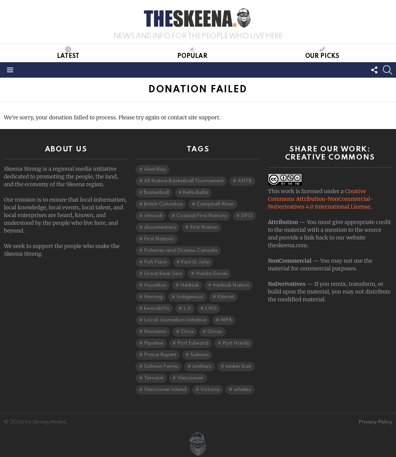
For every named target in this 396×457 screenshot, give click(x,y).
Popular (192, 52)
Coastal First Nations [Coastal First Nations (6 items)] (201, 215)
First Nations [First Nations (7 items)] (159, 238)
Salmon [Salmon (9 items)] (199, 354)
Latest (68, 52)
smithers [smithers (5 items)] (202, 366)
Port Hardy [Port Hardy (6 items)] (235, 343)
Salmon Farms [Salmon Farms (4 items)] (161, 366)
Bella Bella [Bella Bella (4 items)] (195, 192)
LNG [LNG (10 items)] (211, 308)
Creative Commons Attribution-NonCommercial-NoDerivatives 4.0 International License (320, 199)
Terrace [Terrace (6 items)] (153, 378)
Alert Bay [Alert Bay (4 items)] (155, 169)
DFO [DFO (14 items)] (247, 215)
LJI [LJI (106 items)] (187, 308)
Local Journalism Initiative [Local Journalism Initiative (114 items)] (175, 320)
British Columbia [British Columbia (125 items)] (163, 204)
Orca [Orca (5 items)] (187, 331)
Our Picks (322, 52)
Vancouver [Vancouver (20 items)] (190, 378)
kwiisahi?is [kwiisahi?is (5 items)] (156, 308)
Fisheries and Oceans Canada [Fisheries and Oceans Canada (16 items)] (180, 250)
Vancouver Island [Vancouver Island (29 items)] (165, 389)
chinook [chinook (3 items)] (153, 215)
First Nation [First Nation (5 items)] (204, 227)
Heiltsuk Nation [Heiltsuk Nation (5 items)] (231, 285)
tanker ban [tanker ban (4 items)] (238, 366)
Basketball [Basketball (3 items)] (156, 192)
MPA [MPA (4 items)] (226, 320)
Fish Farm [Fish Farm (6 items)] (155, 262)
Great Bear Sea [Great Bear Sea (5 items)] (163, 273)
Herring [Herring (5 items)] (153, 296)
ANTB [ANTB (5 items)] (244, 180)
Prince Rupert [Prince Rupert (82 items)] (160, 354)
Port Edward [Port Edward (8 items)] (192, 343)
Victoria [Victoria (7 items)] (210, 389)
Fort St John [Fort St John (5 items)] (195, 262)
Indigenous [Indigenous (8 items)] (189, 296)
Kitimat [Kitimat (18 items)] (225, 296)
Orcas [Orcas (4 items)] (214, 331)
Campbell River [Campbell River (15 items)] (215, 204)
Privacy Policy (375, 422)
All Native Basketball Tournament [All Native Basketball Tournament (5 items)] (184, 180)
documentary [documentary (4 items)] (160, 227)
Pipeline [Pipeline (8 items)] (153, 343)
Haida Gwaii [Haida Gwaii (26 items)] (211, 273)
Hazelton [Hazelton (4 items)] (155, 285)
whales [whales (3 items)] (242, 389)
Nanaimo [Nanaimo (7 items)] (155, 331)
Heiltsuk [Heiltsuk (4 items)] (189, 285)
